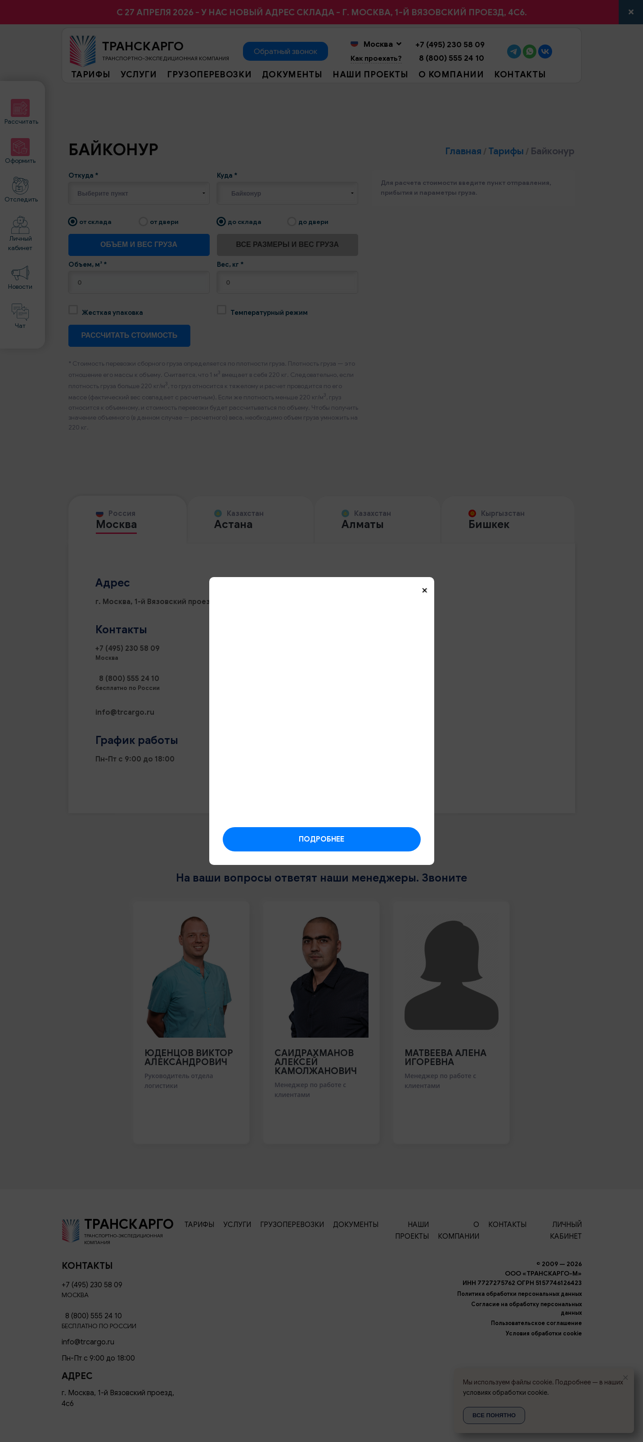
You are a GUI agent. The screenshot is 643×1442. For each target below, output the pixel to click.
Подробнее (321, 839)
